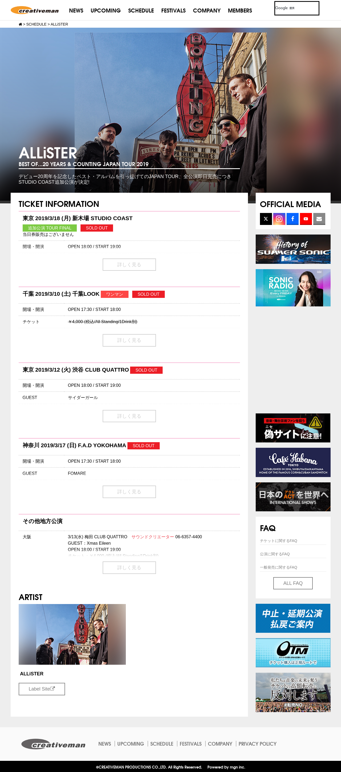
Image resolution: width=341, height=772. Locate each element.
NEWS (76, 10)
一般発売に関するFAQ (278, 567)
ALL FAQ (293, 583)
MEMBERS (240, 10)
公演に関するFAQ (275, 554)
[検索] (290, 8)
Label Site (42, 689)
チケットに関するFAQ (278, 541)
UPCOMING (106, 10)
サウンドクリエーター (152, 537)
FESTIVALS (173, 10)
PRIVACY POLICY (257, 743)
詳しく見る (129, 264)
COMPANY (206, 10)
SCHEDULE (141, 10)
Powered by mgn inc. (226, 767)
